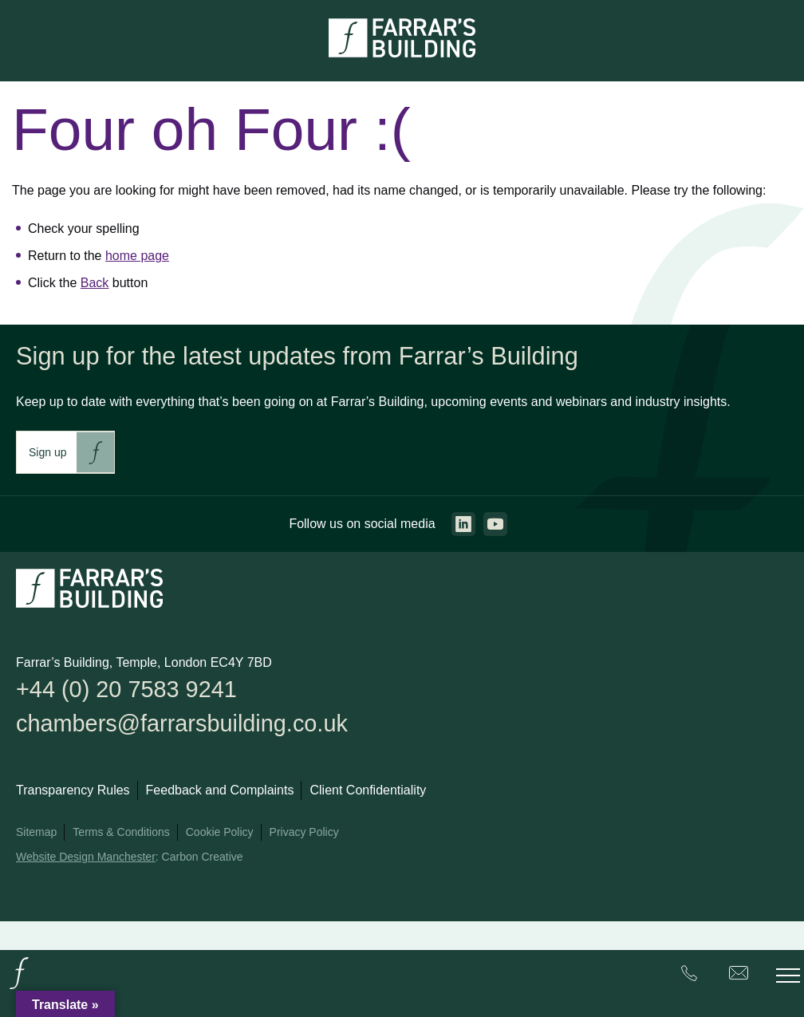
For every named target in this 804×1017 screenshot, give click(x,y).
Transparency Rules (73, 791)
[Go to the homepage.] (19, 988)
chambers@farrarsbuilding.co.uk (186, 725)
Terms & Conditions (121, 833)
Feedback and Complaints (220, 791)
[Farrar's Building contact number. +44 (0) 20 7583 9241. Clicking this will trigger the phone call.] (689, 976)
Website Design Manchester (86, 858)
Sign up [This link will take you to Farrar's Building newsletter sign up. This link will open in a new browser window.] (47, 452)
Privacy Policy (304, 833)
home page (137, 255)
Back (95, 283)
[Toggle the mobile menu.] (788, 975)
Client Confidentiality (367, 791)
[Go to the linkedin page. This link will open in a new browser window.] (463, 524)
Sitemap (36, 833)
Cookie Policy (220, 833)
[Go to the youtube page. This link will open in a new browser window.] (495, 524)
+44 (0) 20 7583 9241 (129, 689)
